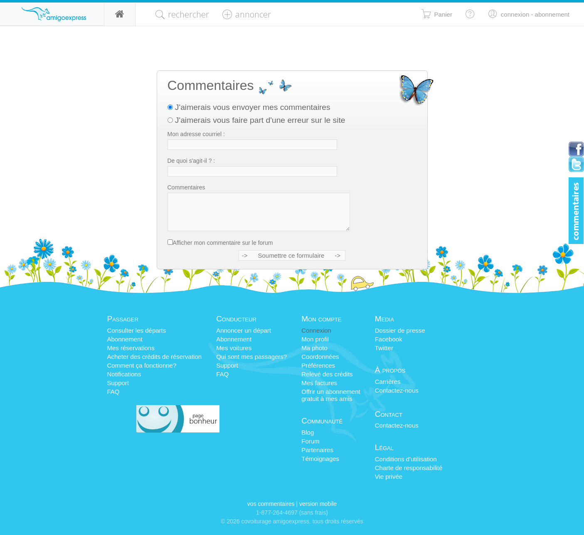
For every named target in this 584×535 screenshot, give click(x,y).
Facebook (388, 339)
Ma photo (314, 347)
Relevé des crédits (326, 374)
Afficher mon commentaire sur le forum (223, 242)
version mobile (318, 503)
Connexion (316, 330)
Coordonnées (320, 356)
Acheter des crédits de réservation (154, 356)
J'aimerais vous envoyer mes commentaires (249, 107)
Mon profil (315, 339)
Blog (307, 432)
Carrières (388, 381)
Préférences (318, 365)
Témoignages (320, 458)
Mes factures (319, 382)
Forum (310, 441)
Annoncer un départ (243, 330)
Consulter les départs (136, 330)
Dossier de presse (400, 330)
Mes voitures (233, 347)
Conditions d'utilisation (406, 459)
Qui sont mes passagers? (251, 356)
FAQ (113, 391)
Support (118, 382)
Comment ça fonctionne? (142, 365)
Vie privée (388, 476)
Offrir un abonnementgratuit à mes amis (330, 395)
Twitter (384, 347)
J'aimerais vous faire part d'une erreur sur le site (256, 120)
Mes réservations (131, 347)
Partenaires (317, 449)
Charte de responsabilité (409, 467)
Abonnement (125, 339)
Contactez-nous (397, 390)
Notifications (124, 374)
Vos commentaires (271, 503)
